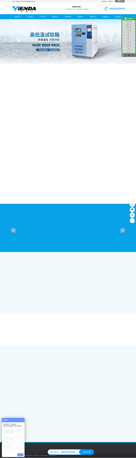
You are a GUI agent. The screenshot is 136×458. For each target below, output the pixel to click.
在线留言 (104, 1)
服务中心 (93, 16)
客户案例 (68, 16)
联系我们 (110, 1)
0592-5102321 (132, 204)
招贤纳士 (80, 16)
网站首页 (18, 16)
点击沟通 (86, 452)
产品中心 (43, 16)
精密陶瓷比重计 (76, 7)
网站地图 (120, 1)
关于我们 (30, 16)
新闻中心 (55, 16)
